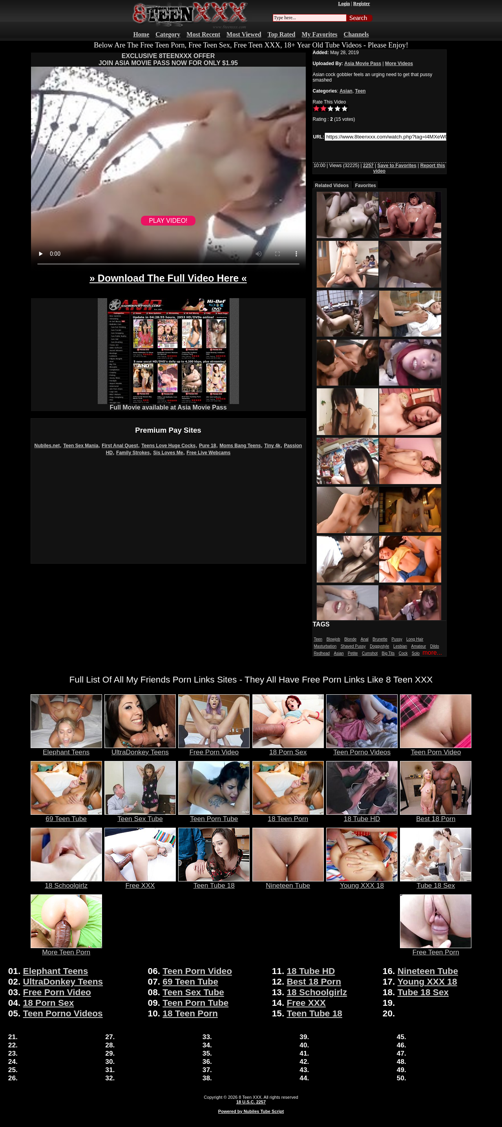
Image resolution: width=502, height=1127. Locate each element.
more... (432, 652)
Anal (365, 639)
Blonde (350, 639)
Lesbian (400, 646)
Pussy (396, 639)
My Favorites (320, 34)
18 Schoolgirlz (66, 882)
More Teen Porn (66, 949)
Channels (356, 34)
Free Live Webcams (208, 452)
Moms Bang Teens (240, 445)
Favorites (365, 185)
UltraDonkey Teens (140, 749)
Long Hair (414, 639)
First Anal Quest (120, 445)
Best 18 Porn (435, 815)
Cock (403, 653)
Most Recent (203, 34)
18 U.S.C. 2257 (251, 1102)
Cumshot (370, 653)
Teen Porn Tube (214, 815)
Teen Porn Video (435, 749)
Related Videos (332, 185)
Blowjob (333, 639)
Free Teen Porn (435, 949)
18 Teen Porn (288, 815)
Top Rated (282, 34)
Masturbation (325, 646)
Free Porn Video (214, 749)
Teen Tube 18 (214, 882)
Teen (360, 91)
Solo (416, 653)
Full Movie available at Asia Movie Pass (168, 405)
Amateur (418, 646)
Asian (346, 91)
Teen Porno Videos (362, 749)
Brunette (379, 639)
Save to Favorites (397, 165)
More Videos (399, 63)
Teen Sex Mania (80, 445)
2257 (368, 165)
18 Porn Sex (288, 749)
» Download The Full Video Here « (168, 278)
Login (344, 3)
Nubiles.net (47, 445)
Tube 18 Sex (435, 882)
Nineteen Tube (288, 882)
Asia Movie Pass (362, 63)
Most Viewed (243, 34)
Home (141, 34)
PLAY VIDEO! (168, 220)
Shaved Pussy (353, 646)
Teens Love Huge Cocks (168, 445)
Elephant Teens (66, 749)
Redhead (322, 653)
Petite (353, 653)
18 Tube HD (362, 815)
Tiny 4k (272, 445)
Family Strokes (133, 452)
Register (361, 3)
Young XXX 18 (362, 882)
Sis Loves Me (168, 452)
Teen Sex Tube (140, 815)
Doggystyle (379, 646)
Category (167, 34)
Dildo (434, 646)
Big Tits (388, 653)
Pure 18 (207, 445)
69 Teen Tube (66, 815)
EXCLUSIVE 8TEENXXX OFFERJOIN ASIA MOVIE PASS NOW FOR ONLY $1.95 (168, 59)
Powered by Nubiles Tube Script (251, 1111)
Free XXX (140, 882)
